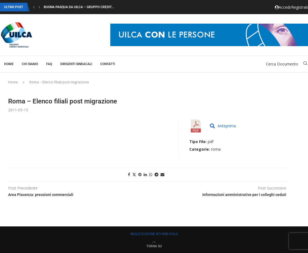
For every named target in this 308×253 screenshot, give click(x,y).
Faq (49, 64)
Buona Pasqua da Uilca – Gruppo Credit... (79, 7)
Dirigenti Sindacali (76, 64)
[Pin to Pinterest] (140, 174)
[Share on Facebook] (129, 174)
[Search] (305, 64)
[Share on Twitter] (134, 174)
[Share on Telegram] (156, 174)
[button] (34, 7)
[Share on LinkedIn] (145, 174)
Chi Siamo (30, 64)
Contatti (107, 64)
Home (9, 64)
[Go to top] (154, 245)
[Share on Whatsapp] (150, 174)
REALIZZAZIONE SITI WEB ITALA (154, 234)
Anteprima (223, 125)
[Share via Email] (162, 174)
